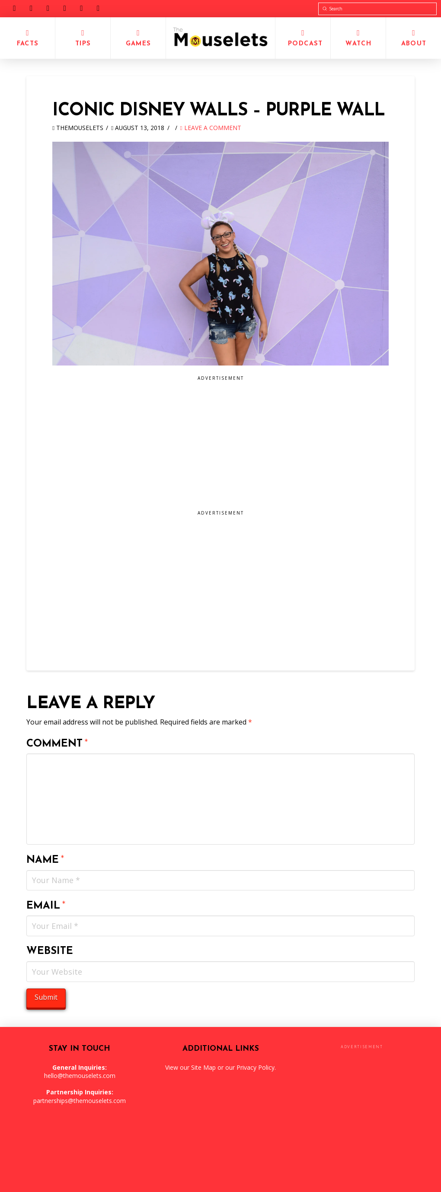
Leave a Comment (210, 128)
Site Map (203, 1067)
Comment (57, 744)
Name (45, 860)
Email (46, 906)
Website (49, 951)
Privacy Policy (255, 1067)
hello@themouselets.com (79, 1075)
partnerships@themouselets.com (79, 1101)
